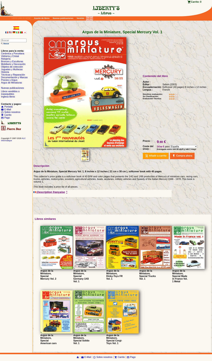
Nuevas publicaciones (63, 18)
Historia (5, 72)
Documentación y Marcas (14, 77)
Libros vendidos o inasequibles (10, 92)
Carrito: (196, 2)
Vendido (80, 18)
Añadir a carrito (156, 156)
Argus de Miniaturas (11, 82)
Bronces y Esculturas (12, 61)
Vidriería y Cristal (10, 56)
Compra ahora (182, 156)
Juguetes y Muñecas (12, 69)
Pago (5, 117)
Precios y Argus (9, 80)
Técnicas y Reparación (13, 74)
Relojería (5, 59)
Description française (51, 192)
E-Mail (6, 109)
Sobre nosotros (10, 112)
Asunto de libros (41, 18)
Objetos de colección (12, 67)
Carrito (6, 115)
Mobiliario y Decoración (13, 64)
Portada (7, 106)
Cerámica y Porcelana (12, 53)
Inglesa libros (8, 96)
